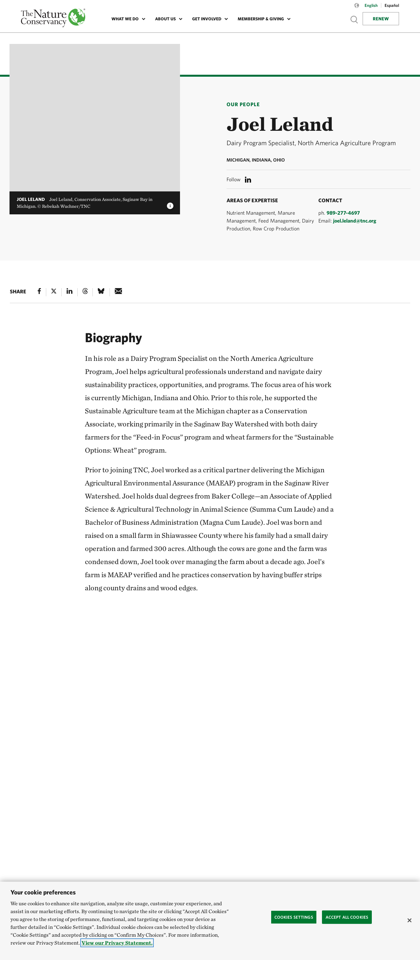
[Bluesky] (101, 292)
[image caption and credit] (170, 204)
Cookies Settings (293, 916)
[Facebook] (39, 292)
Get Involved (206, 18)
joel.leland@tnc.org (354, 221)
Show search (354, 19)
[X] (53, 292)
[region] (210, 921)
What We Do (125, 18)
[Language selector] (356, 8)
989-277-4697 (343, 213)
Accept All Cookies (347, 916)
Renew (381, 18)
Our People (243, 104)
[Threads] (85, 292)
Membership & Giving (261, 18)
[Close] (409, 920)
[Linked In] (69, 292)
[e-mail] (118, 292)
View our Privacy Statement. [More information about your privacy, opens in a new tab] (117, 943)
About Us (165, 18)
